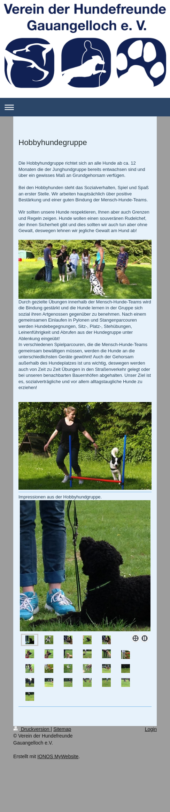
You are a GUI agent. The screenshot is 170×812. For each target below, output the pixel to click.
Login (151, 729)
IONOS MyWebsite (57, 756)
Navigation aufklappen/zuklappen (85, 107)
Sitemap (62, 729)
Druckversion (32, 729)
